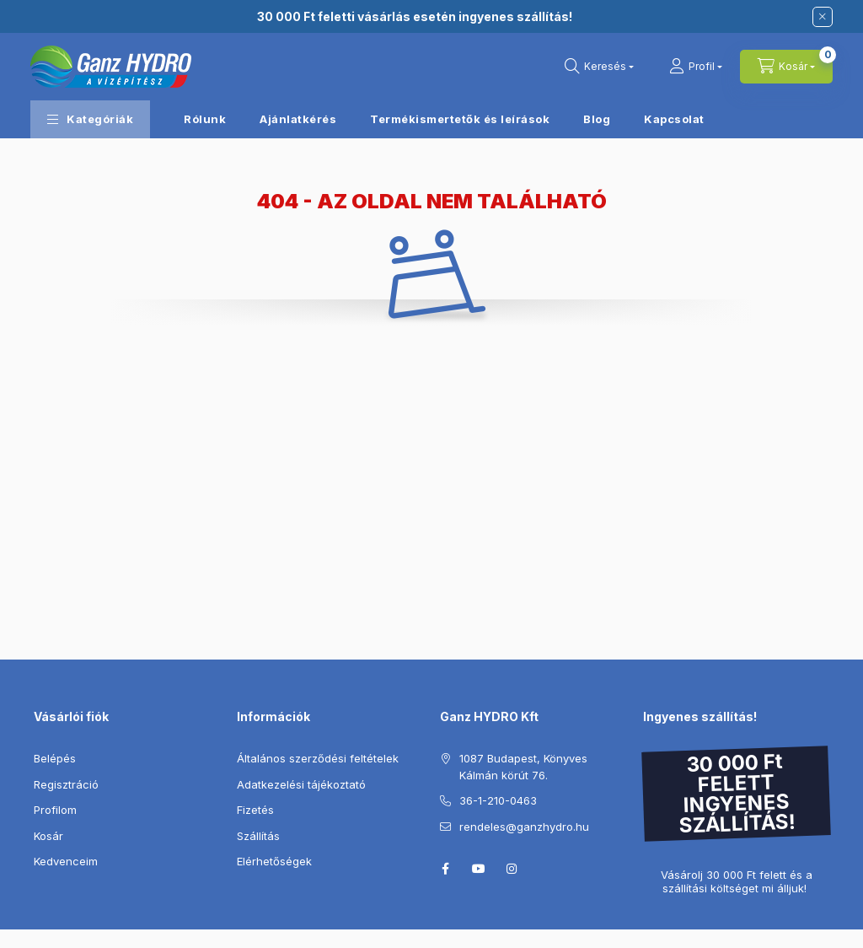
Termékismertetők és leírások (459, 119)
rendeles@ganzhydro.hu (524, 826)
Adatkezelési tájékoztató (301, 784)
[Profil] (695, 66)
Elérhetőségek (274, 861)
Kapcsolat (674, 119)
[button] (90, 119)
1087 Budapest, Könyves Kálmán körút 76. (523, 766)
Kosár (48, 836)
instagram (512, 869)
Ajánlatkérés (298, 119)
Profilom (55, 809)
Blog (596, 119)
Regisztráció (66, 784)
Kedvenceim (66, 861)
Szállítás (258, 836)
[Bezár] (822, 17)
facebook (445, 869)
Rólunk (205, 119)
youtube (479, 869)
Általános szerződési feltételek (318, 758)
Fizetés (255, 809)
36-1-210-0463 (498, 800)
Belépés (55, 758)
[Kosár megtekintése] (786, 66)
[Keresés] (599, 66)
